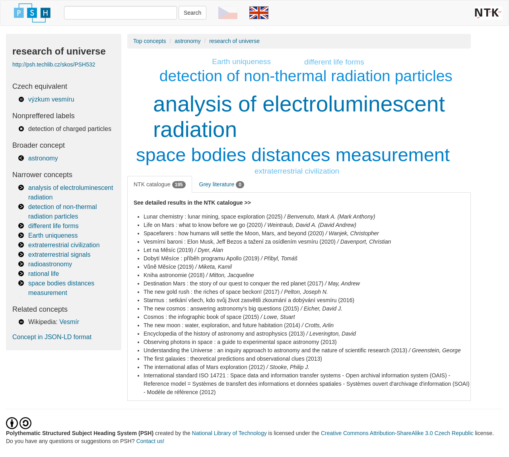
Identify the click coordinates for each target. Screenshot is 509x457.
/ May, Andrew (342, 283)
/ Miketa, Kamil (213, 267)
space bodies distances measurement (293, 154)
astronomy (43, 158)
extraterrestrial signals (59, 254)
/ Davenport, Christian (364, 241)
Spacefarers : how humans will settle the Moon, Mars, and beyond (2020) (234, 233)
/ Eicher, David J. (321, 308)
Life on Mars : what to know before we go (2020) (203, 225)
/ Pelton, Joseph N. (304, 292)
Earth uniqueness (53, 235)
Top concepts (149, 41)
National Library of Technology (229, 433)
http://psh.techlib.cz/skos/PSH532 (53, 64)
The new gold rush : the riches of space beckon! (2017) (212, 292)
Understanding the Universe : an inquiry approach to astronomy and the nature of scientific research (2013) (275, 350)
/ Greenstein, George (435, 350)
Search (192, 13)
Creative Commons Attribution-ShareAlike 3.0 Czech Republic (398, 433)
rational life (43, 273)
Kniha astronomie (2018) (174, 275)
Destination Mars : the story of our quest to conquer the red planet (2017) (233, 283)
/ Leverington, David (331, 333)
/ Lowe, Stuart (277, 317)
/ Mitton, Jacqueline (230, 275)
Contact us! (150, 441)
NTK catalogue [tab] (160, 184)
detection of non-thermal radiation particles (306, 75)
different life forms (53, 226)
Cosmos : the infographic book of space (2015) (201, 317)
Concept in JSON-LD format (51, 337)
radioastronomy (50, 264)
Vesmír (69, 321)
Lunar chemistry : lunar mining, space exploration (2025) (213, 216)
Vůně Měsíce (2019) (169, 267)
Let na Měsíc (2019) (168, 250)
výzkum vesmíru (51, 99)
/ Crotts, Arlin (318, 325)
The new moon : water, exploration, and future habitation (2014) (222, 325)
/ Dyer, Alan (208, 250)
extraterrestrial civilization (64, 245)
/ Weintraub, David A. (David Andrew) (310, 225)
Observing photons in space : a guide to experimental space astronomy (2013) (240, 342)
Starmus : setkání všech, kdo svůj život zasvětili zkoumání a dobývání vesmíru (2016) (249, 300)
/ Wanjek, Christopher (352, 233)
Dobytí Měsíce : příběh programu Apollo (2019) (201, 258)
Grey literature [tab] (221, 184)
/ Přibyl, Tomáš (279, 258)
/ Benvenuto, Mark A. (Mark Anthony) (329, 216)
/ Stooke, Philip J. (287, 367)
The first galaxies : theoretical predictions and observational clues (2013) (233, 358)
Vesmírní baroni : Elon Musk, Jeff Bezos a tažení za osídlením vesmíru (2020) (240, 241)
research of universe (234, 41)
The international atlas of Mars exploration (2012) (204, 367)
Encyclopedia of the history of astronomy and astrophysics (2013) (224, 333)
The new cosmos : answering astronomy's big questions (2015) (221, 308)
